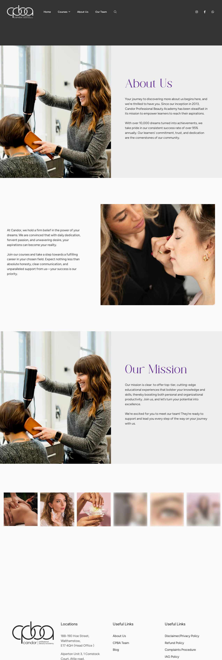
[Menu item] (47, 12)
